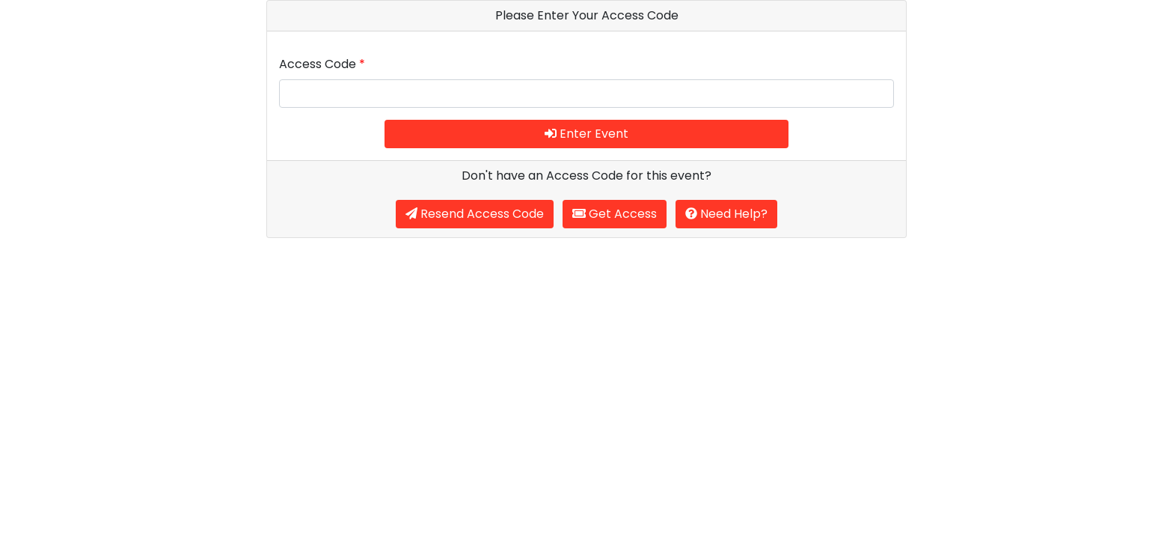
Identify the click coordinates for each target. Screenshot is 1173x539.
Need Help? (726, 213)
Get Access (614, 213)
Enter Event (586, 133)
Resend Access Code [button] (474, 213)
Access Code (322, 64)
